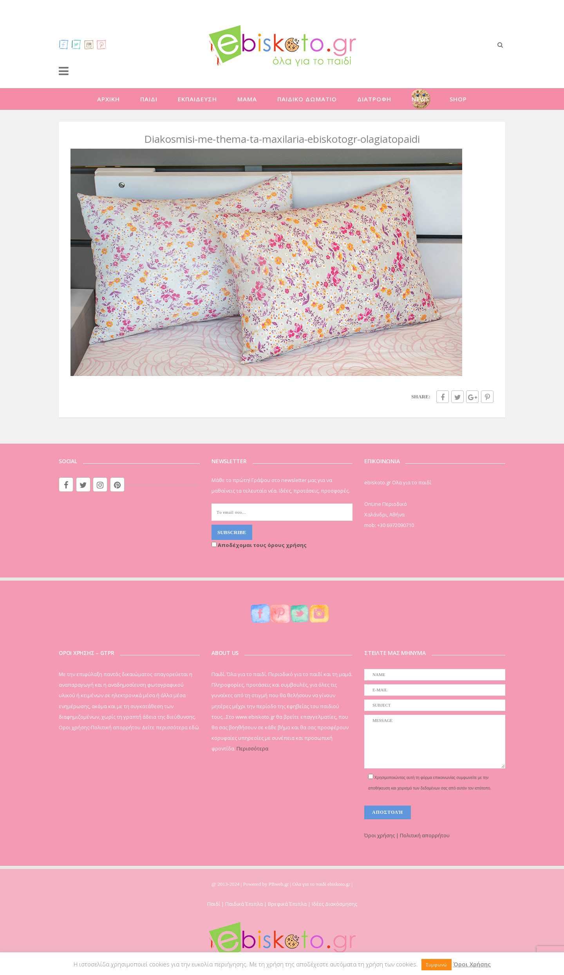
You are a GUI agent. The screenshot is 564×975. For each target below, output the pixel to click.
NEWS (420, 99)
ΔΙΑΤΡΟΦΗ (374, 99)
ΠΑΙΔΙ (148, 99)
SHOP (458, 99)
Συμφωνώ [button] (436, 965)
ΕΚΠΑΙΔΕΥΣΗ (197, 99)
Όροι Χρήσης (472, 964)
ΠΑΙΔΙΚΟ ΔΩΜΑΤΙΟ (307, 99)
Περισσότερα (252, 748)
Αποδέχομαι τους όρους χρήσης (259, 545)
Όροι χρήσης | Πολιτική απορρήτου (407, 835)
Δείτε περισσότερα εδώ (170, 727)
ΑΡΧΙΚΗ (108, 99)
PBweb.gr (279, 884)
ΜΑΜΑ (247, 99)
